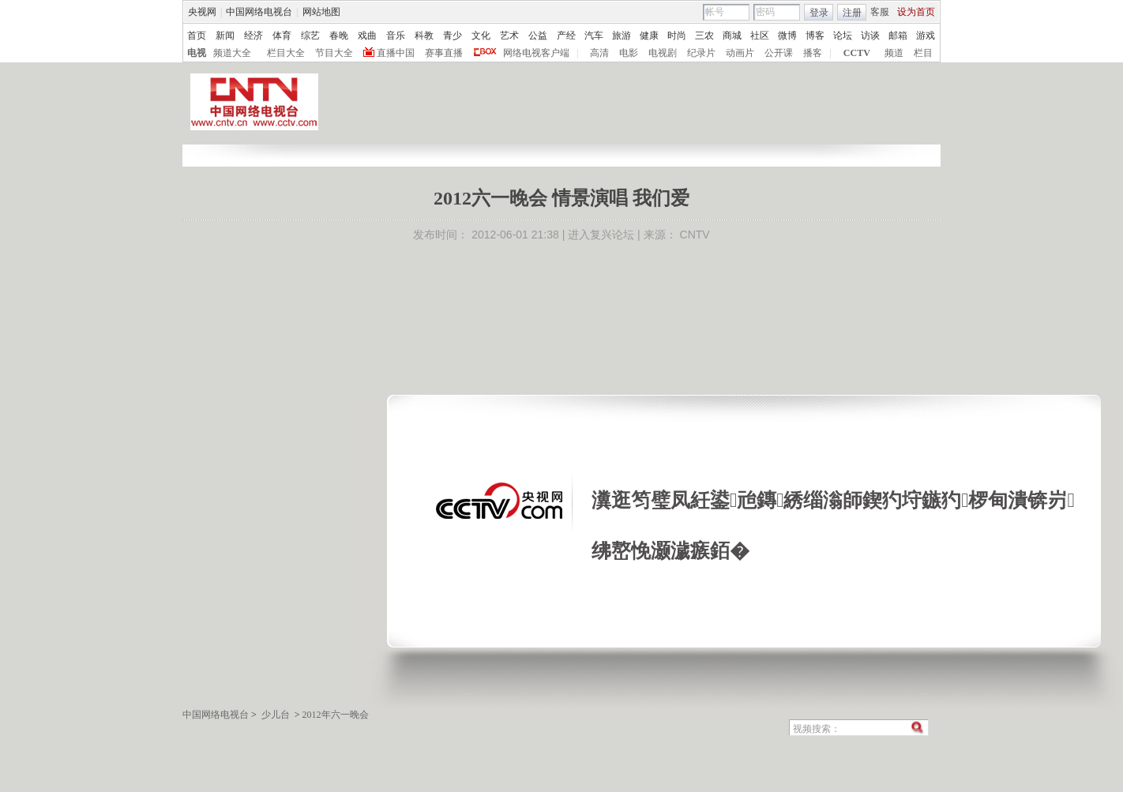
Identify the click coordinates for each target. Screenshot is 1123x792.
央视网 (202, 11)
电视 (196, 52)
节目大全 (334, 52)
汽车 (593, 35)
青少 (452, 35)
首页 (196, 35)
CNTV (695, 234)
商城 (732, 35)
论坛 (842, 35)
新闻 (225, 35)
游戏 (925, 35)
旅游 (621, 35)
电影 (628, 52)
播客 (812, 52)
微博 (787, 35)
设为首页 (916, 11)
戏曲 (367, 35)
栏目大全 (286, 52)
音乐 (395, 35)
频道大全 (232, 52)
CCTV (856, 52)
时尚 (676, 35)
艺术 (509, 35)
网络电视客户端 (536, 52)
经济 (253, 35)
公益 (537, 35)
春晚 (338, 35)
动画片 (740, 52)
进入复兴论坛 (601, 234)
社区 (759, 35)
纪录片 (701, 52)
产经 (566, 35)
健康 (649, 35)
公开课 (778, 52)
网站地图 (321, 11)
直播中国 (396, 52)
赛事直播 (444, 52)
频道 (894, 52)
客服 (879, 11)
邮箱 (897, 35)
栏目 (923, 52)
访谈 (870, 35)
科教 (424, 35)
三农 (704, 35)
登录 (818, 12)
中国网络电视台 (259, 11)
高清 (599, 52)
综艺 (310, 35)
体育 (281, 35)
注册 (852, 12)
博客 (815, 35)
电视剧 (662, 52)
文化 (480, 35)
